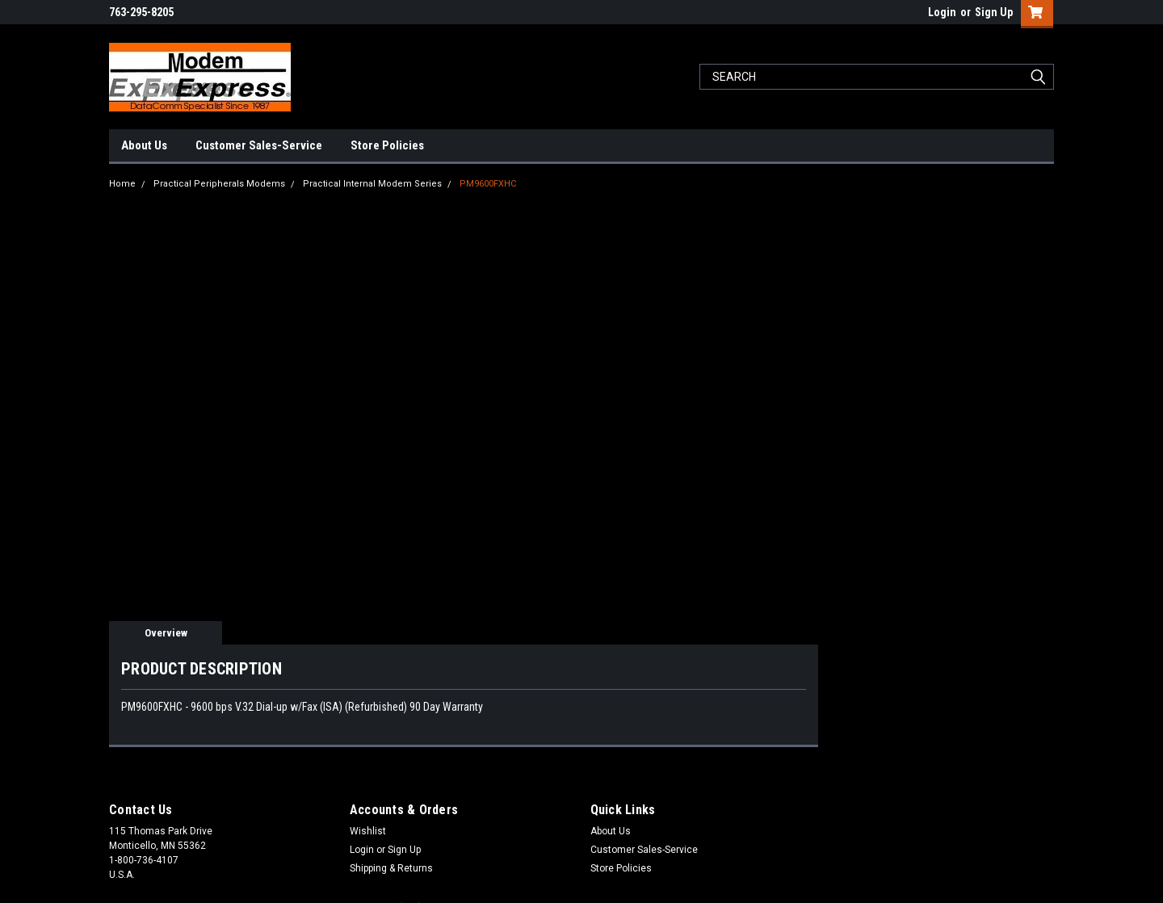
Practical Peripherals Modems (219, 183)
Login (942, 12)
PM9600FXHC (488, 183)
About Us (144, 145)
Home (122, 183)
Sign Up (994, 12)
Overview (166, 633)
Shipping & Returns (391, 868)
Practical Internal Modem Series (372, 183)
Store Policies (387, 145)
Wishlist (368, 831)
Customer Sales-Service (258, 145)
